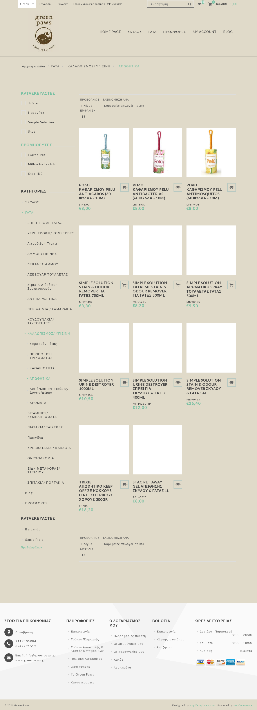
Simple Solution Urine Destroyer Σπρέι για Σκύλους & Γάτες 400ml (150, 388)
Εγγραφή (45, 3)
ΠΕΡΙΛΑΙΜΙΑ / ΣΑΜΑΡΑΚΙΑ (49, 309)
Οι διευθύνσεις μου (128, 643)
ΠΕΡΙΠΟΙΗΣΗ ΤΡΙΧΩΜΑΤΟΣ (41, 356)
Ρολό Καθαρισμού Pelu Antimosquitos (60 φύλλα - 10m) (204, 191)
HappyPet (36, 112)
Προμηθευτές (36, 144)
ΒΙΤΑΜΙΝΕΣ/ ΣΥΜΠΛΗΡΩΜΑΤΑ (42, 415)
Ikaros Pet (37, 155)
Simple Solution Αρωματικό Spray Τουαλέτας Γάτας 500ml (204, 289)
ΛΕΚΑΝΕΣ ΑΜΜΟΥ (42, 264)
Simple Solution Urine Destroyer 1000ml (96, 384)
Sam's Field (34, 539)
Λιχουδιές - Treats (42, 243)
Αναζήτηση (165, 647)
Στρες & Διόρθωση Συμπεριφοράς (42, 286)
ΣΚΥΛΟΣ (32, 202)
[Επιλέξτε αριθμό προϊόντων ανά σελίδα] (85, 116)
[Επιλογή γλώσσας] (27, 4)
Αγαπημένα (122, 667)
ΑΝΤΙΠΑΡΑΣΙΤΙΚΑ (42, 299)
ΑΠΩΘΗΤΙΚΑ (40, 378)
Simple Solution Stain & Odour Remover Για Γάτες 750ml (96, 289)
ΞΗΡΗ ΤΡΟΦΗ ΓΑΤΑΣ (44, 223)
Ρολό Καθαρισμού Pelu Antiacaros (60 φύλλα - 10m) (97, 191)
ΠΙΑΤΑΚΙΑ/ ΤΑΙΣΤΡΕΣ (45, 427)
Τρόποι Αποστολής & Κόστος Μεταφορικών (87, 648)
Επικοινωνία (80, 631)
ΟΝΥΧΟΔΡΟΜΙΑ (40, 458)
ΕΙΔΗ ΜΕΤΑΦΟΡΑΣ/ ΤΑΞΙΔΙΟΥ (43, 470)
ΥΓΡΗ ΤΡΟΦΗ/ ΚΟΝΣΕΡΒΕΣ (50, 233)
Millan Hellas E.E (42, 164)
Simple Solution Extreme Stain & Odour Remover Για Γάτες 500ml (150, 289)
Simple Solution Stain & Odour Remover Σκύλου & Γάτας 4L (203, 386)
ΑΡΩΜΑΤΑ (38, 403)
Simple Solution (41, 122)
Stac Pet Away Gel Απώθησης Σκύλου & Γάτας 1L (151, 486)
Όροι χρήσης (80, 666)
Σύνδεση (63, 3)
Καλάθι (119, 659)
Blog (29, 493)
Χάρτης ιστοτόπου (171, 639)
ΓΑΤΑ (29, 212)
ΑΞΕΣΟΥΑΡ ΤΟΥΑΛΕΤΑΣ (47, 274)
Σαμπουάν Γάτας (43, 344)
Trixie (33, 103)
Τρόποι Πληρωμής (85, 639)
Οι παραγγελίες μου (129, 651)
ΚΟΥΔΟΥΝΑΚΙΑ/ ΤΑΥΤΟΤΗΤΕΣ (40, 321)
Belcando (33, 529)
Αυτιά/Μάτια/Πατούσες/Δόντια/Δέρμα (49, 390)
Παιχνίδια (35, 437)
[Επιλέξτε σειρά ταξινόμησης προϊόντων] (126, 105)
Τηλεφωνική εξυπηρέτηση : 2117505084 (98, 3)
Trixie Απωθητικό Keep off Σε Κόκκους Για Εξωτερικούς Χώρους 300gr (96, 490)
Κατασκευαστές (38, 93)
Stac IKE (35, 173)
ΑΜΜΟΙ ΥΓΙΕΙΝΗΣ (42, 254)
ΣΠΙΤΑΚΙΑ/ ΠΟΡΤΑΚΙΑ (45, 482)
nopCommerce (243, 705)
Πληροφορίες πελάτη (130, 636)
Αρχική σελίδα (33, 66)
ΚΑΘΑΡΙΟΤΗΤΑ (42, 368)
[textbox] (166, 4)
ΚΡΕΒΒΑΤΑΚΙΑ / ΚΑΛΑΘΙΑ (49, 448)
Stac (32, 131)
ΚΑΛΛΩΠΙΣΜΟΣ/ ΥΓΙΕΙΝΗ (48, 333)
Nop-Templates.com (202, 705)
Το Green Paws (82, 674)
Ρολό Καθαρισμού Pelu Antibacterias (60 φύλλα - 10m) (151, 191)
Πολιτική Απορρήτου (86, 658)
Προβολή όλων (31, 547)
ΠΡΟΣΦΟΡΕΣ (36, 503)
